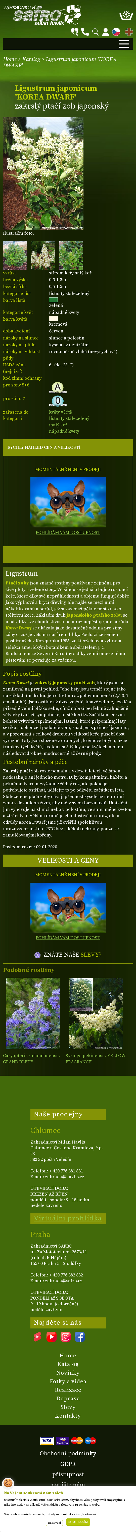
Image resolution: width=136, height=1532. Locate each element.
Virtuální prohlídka (68, 1218)
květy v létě (60, 412)
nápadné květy (64, 431)
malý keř (58, 425)
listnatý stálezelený (69, 418)
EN (128, 31)
